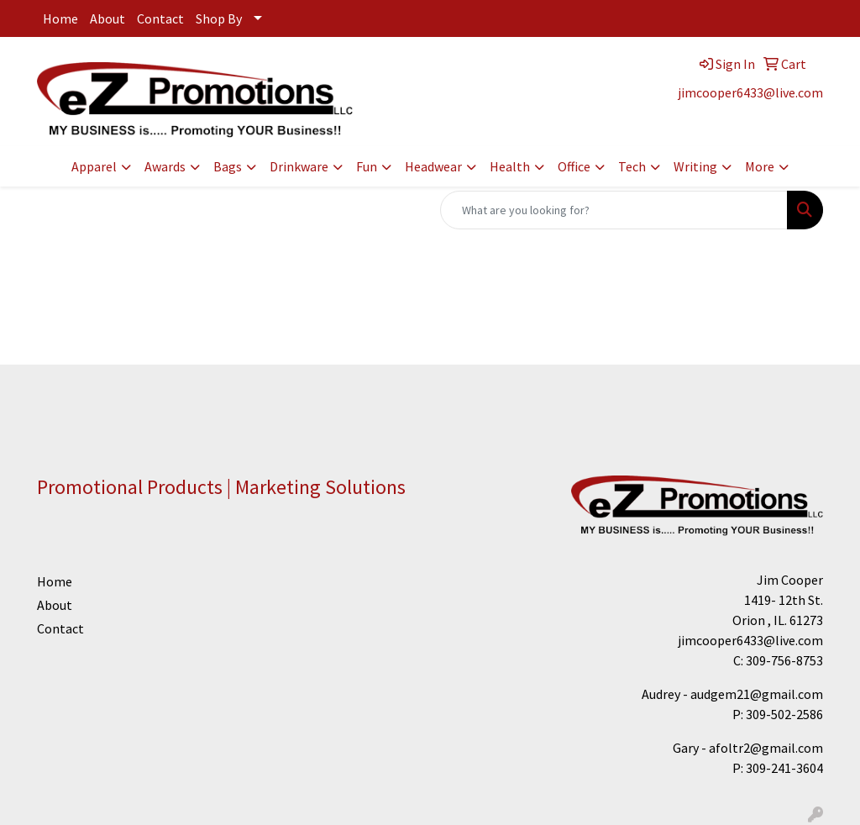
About (107, 18)
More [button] (759, 166)
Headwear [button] (433, 166)
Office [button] (574, 166)
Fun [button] (366, 166)
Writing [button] (695, 166)
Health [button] (510, 166)
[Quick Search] (614, 210)
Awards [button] (165, 166)
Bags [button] (227, 166)
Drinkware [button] (299, 166)
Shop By (219, 18)
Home (60, 18)
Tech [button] (632, 166)
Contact (160, 18)
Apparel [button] (94, 166)
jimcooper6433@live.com (750, 92)
